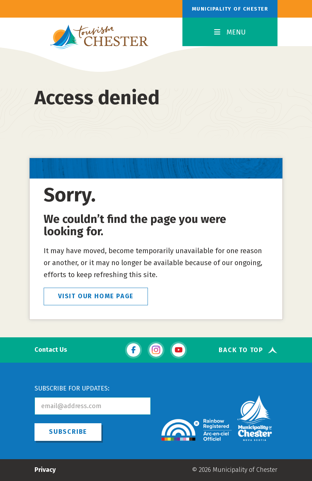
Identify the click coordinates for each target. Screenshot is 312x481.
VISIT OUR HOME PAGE (95, 296)
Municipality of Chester (230, 9)
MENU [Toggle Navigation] (230, 32)
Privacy (45, 470)
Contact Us (51, 350)
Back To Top (241, 349)
